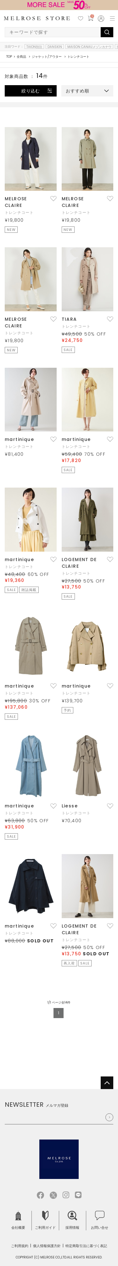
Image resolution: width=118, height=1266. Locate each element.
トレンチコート (19, 212)
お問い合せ (99, 1220)
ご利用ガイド (45, 1220)
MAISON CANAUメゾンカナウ (89, 46)
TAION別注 (34, 46)
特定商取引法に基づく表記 (86, 1245)
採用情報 (72, 1220)
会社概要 (18, 1220)
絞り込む (30, 91)
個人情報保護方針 (47, 1245)
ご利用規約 (19, 1245)
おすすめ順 (77, 91)
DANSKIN (55, 46)
